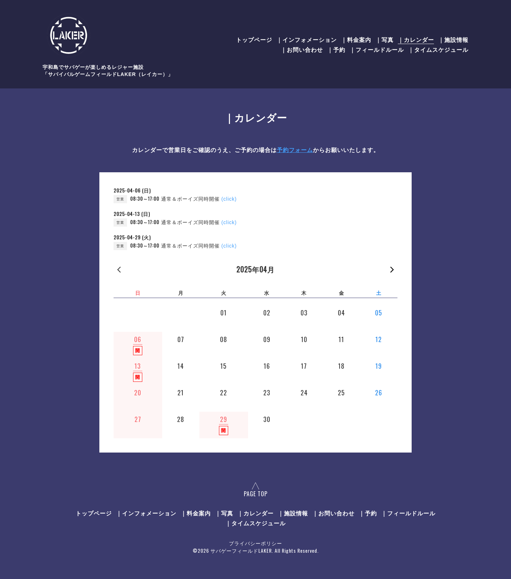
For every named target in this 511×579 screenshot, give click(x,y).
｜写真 (384, 39)
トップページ (254, 39)
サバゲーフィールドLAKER (241, 550)
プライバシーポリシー (255, 543)
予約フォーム (295, 150)
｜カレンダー (416, 39)
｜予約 (336, 49)
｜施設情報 (453, 39)
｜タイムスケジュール (438, 49)
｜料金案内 (356, 39)
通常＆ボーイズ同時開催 (199, 199)
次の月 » (392, 269)
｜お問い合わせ (302, 49)
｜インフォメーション (306, 39)
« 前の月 (119, 269)
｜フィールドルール (377, 49)
